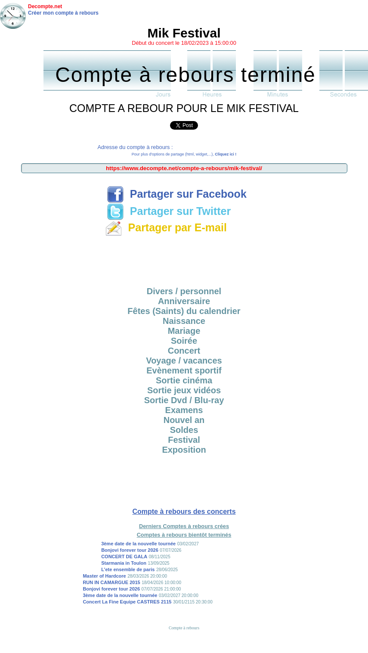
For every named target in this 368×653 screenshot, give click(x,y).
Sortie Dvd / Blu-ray (184, 400)
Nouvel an (184, 420)
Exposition (184, 449)
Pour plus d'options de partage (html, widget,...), (184, 154)
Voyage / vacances (184, 360)
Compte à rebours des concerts (183, 511)
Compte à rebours (184, 627)
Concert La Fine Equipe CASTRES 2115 (127, 601)
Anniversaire (184, 301)
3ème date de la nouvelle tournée (138, 543)
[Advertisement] (184, 258)
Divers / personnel (184, 291)
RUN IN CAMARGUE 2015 (111, 582)
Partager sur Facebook (177, 194)
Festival (184, 440)
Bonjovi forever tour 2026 (129, 550)
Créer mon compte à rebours (63, 13)
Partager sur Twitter (169, 211)
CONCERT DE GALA (124, 556)
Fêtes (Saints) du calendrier (183, 311)
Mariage (184, 331)
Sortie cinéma (184, 380)
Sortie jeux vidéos (184, 390)
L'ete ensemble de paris (128, 569)
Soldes (184, 430)
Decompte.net (45, 6)
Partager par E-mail (166, 227)
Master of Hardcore (104, 575)
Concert (184, 350)
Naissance (184, 321)
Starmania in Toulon (123, 563)
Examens (184, 410)
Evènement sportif (183, 370)
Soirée (184, 340)
